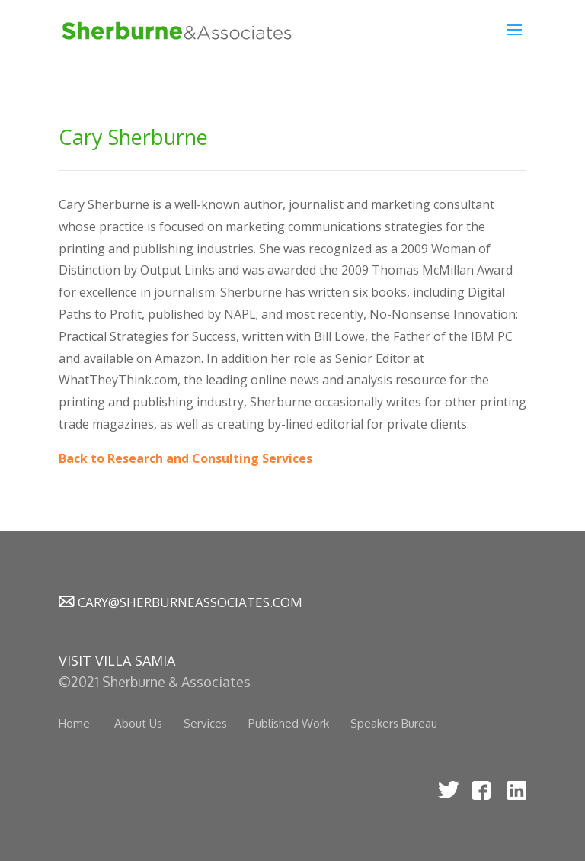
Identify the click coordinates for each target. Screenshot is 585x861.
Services (205, 723)
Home (74, 723)
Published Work (288, 723)
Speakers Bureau (393, 723)
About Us (138, 723)
